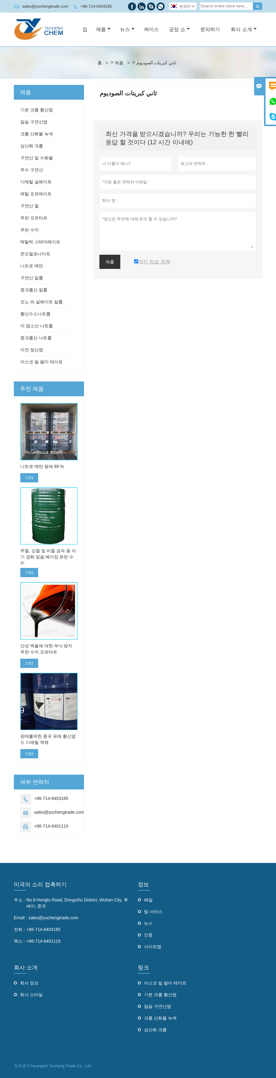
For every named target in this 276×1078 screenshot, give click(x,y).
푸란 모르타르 (33, 217)
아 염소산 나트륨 (36, 325)
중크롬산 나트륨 (36, 337)
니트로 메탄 (31, 265)
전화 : (19, 929)
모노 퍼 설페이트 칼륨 (41, 301)
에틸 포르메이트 (36, 193)
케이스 (151, 29)
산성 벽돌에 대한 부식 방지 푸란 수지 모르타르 (46, 648)
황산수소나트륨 (35, 313)
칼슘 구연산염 (33, 121)
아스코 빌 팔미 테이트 (41, 361)
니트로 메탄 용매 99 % (42, 466)
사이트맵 (152, 946)
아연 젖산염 (31, 349)
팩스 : (19, 941)
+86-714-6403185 (96, 6)
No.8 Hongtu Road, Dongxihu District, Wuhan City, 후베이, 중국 (77, 902)
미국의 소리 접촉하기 (40, 884)
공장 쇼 (179, 29)
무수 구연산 (31, 169)
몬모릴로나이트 (35, 253)
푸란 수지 (29, 229)
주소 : (19, 899)
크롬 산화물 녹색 (36, 133)
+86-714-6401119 (51, 826)
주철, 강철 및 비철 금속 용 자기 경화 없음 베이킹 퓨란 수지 (48, 556)
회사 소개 (243, 29)
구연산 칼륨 (31, 277)
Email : (20, 917)
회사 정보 (29, 982)
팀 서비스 (153, 911)
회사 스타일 (31, 994)
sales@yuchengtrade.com (45, 6)
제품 (103, 29)
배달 (148, 899)
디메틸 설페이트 (36, 181)
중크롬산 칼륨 (33, 289)
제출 (110, 261)
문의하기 (210, 29)
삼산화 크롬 (31, 145)
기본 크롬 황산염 (36, 109)
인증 (148, 934)
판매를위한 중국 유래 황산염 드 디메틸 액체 (48, 739)
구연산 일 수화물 (36, 157)
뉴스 (127, 29)
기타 (29, 477)
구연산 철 (29, 205)
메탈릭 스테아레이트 (40, 241)
